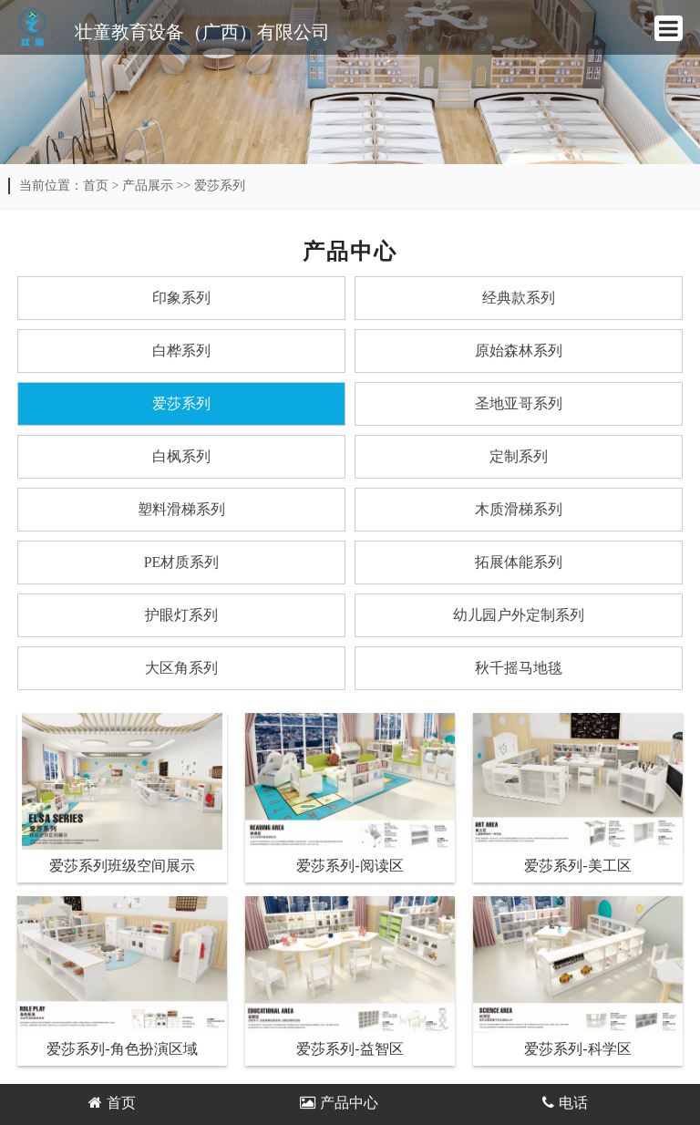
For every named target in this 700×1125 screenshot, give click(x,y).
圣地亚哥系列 (518, 403)
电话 (565, 1102)
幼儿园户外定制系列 (518, 615)
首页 (95, 185)
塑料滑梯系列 (181, 509)
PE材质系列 (182, 562)
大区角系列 (181, 668)
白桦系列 (181, 350)
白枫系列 (181, 456)
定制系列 (518, 456)
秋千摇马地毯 (518, 668)
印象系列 (181, 297)
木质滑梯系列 (518, 509)
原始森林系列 (518, 350)
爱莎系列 (219, 185)
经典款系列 (518, 297)
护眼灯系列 (181, 615)
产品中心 (339, 1102)
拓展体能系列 (518, 562)
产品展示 (147, 185)
